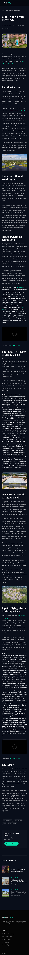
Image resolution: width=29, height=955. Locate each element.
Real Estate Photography (8, 933)
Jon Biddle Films (15, 345)
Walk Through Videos (7, 936)
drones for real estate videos (18, 111)
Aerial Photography (6, 939)
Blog (3, 10)
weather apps (21, 287)
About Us (4, 953)
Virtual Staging (5, 945)
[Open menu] (25, 2)
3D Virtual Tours (6, 942)
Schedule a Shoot (11, 843)
